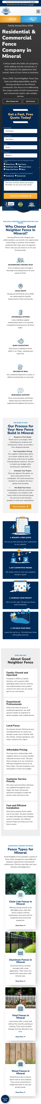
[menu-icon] (38, 11)
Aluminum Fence (12, 167)
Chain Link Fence (12, 169)
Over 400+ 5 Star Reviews (24, 4)
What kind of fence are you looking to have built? (19, 161)
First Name (7, 128)
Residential (10, 176)
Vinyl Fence (21, 164)
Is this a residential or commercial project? (18, 173)
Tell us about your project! (13, 180)
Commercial (21, 176)
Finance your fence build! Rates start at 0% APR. (20, 1)
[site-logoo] (6, 11)
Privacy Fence (26, 167)
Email (6, 144)
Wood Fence (10, 164)
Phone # (7, 152)
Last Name (7, 136)
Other (23, 169)
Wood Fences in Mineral (21, 1072)
